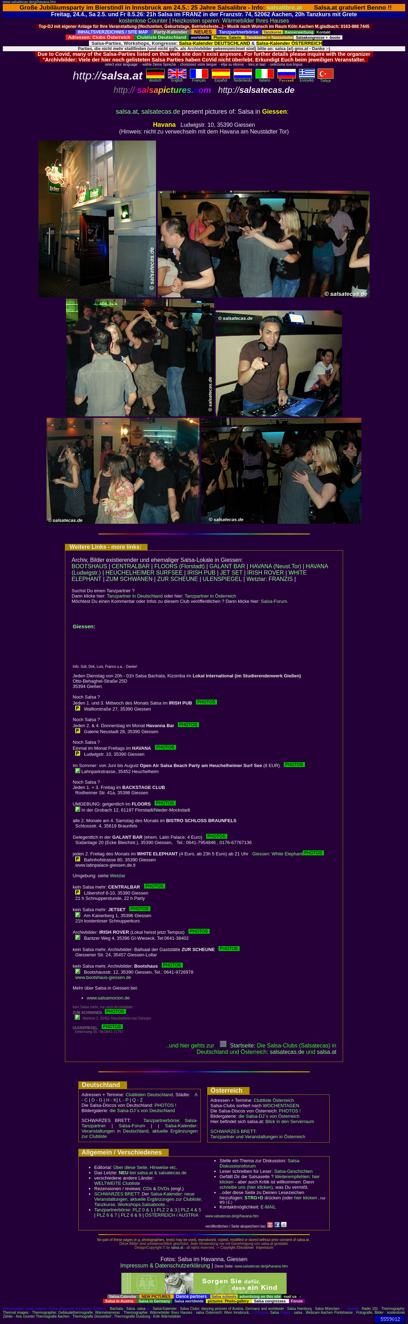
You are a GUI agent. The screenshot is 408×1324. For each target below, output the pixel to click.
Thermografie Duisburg (132, 1316)
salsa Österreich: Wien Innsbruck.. (223, 1312)
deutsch (155, 78)
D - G (96, 1100)
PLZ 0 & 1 (142, 1209)
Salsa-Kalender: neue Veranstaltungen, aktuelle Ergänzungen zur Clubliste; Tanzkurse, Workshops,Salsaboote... (148, 1199)
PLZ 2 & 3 (167, 1209)
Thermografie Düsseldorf (91, 1316)
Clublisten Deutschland (149, 1094)
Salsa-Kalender (164, 1309)
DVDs (163, 1188)
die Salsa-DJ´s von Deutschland (142, 1110)
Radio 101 (370, 1309)
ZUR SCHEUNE (177, 579)
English (177, 78)
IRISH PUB (201, 573)
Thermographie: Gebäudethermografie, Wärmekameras (76, 1312)
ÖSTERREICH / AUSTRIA (172, 1215)
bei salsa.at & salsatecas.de (152, 1172)
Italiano (265, 78)
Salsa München (327, 1309)
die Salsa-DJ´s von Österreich (269, 1116)
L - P (123, 1100)
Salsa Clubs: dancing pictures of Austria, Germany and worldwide (232, 1309)
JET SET (231, 573)
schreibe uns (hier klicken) (246, 1187)
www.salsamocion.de (108, 998)
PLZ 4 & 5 (191, 1209)
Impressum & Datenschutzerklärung (165, 1266)
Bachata (116, 1309)
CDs (147, 1188)
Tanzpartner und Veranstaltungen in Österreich (257, 1136)
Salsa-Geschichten (293, 1171)
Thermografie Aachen (53, 1316)
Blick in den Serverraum (289, 1121)
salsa (141, 1309)
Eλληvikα (307, 78)
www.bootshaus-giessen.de (103, 977)
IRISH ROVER (265, 573)
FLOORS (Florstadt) (179, 566)
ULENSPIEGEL (222, 579)
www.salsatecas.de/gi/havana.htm (29, 2)
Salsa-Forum (274, 601)
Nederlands (243, 78)
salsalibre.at (284, 7)
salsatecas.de (160, 111)
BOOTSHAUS (89, 566)
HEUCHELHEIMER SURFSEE (144, 573)
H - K (111, 1100)
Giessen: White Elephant (277, 853)
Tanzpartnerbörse (112, 1209)
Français (199, 78)
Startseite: (238, 1046)
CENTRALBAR (131, 566)
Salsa (130, 1309)
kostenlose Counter (143, 21)
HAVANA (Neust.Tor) (275, 566)
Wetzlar (118, 875)
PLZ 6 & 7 (107, 1215)
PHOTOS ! (165, 1105)
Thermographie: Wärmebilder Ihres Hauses (158, 1312)
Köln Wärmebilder (167, 1316)
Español (221, 78)
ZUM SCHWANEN (129, 579)
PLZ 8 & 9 (131, 1215)
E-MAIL (268, 1207)
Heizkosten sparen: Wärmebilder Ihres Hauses (230, 21)
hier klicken (305, 1197)
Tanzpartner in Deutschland (135, 596)
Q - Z (137, 1100)
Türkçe (326, 79)
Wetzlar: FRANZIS (269, 579)
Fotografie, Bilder (370, 1312)
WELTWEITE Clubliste (117, 1183)
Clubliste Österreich (274, 1100)
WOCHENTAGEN (281, 1105)
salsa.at (127, 111)
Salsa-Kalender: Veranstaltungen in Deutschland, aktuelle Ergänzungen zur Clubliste (140, 1131)
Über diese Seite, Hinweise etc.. (145, 1167)
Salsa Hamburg (299, 1309)
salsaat (326, 1052)
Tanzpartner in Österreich (210, 596)
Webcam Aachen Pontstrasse (329, 1312)
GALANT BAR (227, 566)
